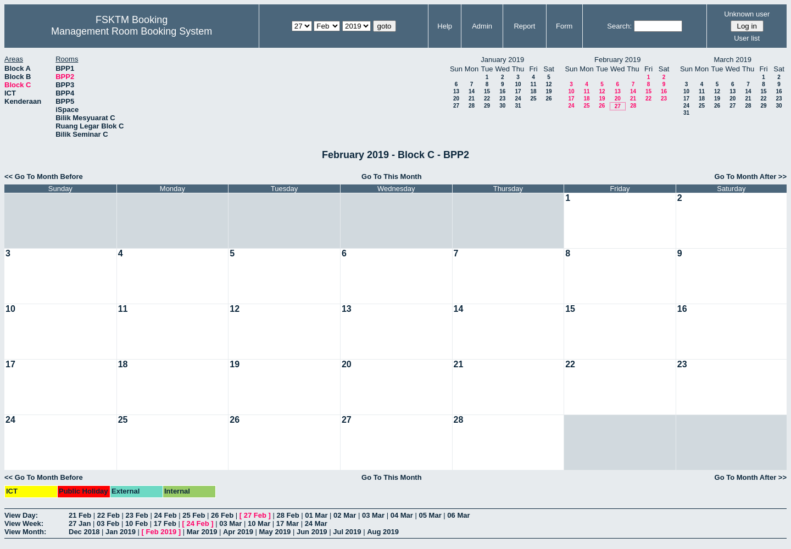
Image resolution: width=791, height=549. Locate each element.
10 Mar (259, 523)
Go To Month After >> (751, 176)
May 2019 (275, 532)
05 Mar (430, 515)
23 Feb (137, 515)
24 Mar (316, 523)
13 (456, 91)
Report (524, 26)
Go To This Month (391, 176)
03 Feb (108, 523)
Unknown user (747, 14)
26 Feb (222, 515)
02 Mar (344, 515)
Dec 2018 (84, 532)
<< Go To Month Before (43, 176)
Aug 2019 (383, 532)
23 (502, 99)
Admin (482, 26)
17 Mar (287, 523)
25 (533, 99)
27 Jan (80, 523)
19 (548, 91)
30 (502, 106)
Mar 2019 (202, 532)
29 (487, 106)
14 (472, 91)
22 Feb (108, 515)
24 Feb (165, 515)
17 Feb (165, 523)
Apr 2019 (238, 532)
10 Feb (136, 523)
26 (548, 99)
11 (533, 84)
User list (747, 38)
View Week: (23, 523)
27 (456, 106)
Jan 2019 (120, 532)
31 (518, 106)
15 (487, 91)
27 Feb (255, 515)
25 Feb (193, 515)
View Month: (25, 532)
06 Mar (458, 515)
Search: (619, 26)
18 (533, 91)
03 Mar (373, 515)
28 (472, 106)
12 (548, 84)
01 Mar (316, 515)
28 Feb (287, 515)
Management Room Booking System (131, 31)
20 (456, 99)
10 (518, 84)
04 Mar (402, 515)
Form (564, 26)
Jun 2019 (312, 532)
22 (487, 99)
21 (472, 99)
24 (518, 99)
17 (518, 91)
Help (444, 26)
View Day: (21, 515)
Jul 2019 (347, 532)
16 (502, 91)
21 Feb (80, 515)
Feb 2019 (161, 532)
